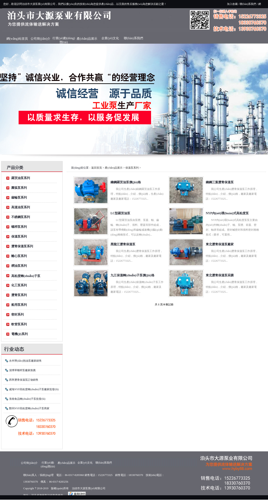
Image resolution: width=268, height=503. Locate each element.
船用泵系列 (19, 304)
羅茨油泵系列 (20, 178)
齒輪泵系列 (19, 197)
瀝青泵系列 (19, 295)
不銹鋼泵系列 (20, 217)
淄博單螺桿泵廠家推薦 (22, 370)
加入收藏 (232, 4)
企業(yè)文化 (110, 38)
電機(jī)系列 (19, 334)
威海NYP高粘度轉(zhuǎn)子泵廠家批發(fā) (34, 389)
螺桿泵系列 (19, 226)
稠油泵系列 (19, 265)
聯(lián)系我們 (248, 4)
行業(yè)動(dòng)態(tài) (63, 39)
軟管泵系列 (19, 324)
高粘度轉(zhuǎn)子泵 (25, 276)
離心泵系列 (19, 256)
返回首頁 (96, 167)
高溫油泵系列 (20, 207)
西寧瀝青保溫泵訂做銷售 (23, 379)
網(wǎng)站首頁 (17, 38)
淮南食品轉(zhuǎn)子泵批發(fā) (27, 398)
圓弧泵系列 (19, 187)
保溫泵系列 (19, 236)
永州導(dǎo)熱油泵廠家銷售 (25, 360)
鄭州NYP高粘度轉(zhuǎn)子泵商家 (29, 408)
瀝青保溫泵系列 (22, 246)
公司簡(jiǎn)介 (40, 38)
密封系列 (17, 314)
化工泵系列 (19, 285)
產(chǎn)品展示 (87, 38)
